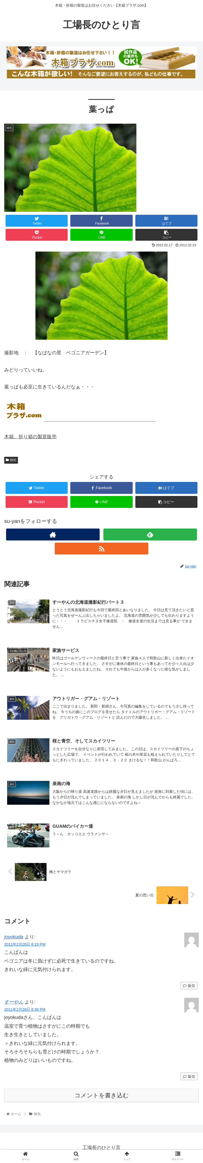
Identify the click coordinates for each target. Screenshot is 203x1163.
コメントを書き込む (102, 1095)
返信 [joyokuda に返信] (189, 985)
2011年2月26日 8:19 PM (24, 944)
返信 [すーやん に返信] (189, 1076)
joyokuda (13, 937)
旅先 (11, 460)
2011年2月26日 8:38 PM (24, 1009)
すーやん (13, 1002)
